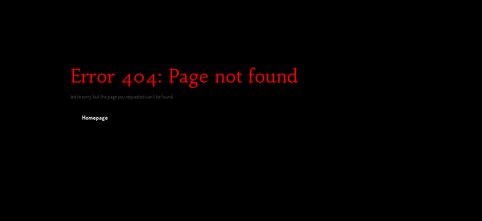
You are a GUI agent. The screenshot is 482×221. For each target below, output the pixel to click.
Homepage (95, 117)
